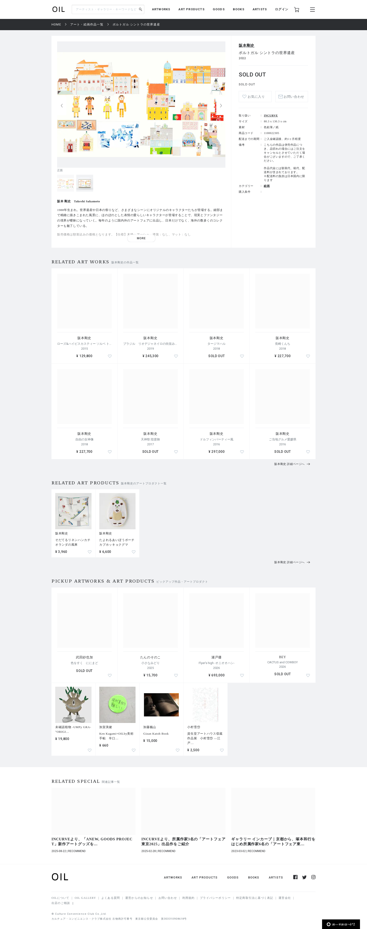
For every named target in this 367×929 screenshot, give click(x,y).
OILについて (60, 898)
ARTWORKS (161, 9)
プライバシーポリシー (215, 898)
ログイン (281, 9)
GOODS (219, 9)
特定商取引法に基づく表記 (254, 898)
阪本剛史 (246, 45)
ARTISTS (260, 9)
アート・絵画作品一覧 (86, 24)
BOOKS (238, 9)
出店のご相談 (60, 903)
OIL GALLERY (85, 898)
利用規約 (188, 898)
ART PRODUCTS (191, 9)
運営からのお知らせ (139, 898)
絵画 (267, 186)
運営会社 (285, 898)
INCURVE (271, 115)
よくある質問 (110, 898)
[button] (221, 105)
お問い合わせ (294, 96)
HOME (56, 24)
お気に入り (256, 96)
